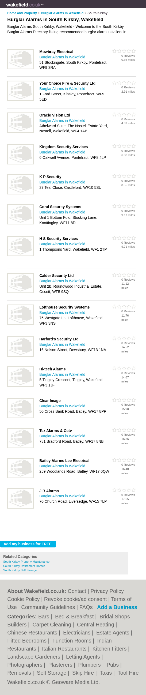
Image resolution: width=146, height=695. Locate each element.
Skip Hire (83, 673)
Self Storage (52, 673)
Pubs (113, 665)
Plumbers (90, 665)
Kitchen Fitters (110, 649)
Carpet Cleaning (52, 625)
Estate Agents (113, 633)
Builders (17, 625)
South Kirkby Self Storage (20, 570)
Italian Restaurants (65, 649)
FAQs (86, 607)
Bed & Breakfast (75, 616)
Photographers (25, 665)
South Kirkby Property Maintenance (26, 561)
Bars (44, 616)
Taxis (106, 673)
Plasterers (61, 665)
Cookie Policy (23, 599)
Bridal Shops (115, 616)
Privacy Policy (107, 591)
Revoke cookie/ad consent (75, 599)
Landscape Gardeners (34, 657)
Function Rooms (72, 641)
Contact (77, 591)
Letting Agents (83, 657)
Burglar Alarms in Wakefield (62, 57)
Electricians (77, 633)
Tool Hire (128, 673)
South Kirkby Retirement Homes (24, 566)
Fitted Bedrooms (27, 641)
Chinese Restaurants (33, 633)
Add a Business (117, 607)
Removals (19, 673)
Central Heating (96, 625)
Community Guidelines (48, 607)
